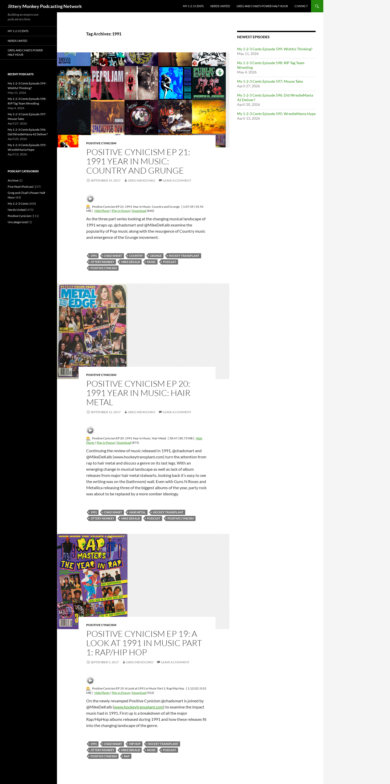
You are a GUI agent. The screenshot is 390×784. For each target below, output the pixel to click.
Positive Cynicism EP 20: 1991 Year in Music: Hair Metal (138, 392)
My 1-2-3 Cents (193, 6)
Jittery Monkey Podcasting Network (45, 6)
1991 (94, 255)
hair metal (137, 512)
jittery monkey (102, 261)
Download (139, 211)
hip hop (135, 743)
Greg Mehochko (141, 180)
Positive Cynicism (101, 143)
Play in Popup (121, 211)
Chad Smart (113, 255)
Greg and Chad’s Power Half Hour (262, 6)
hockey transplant (184, 255)
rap (127, 756)
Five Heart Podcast (20, 186)
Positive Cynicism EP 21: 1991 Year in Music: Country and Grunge (138, 161)
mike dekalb (130, 261)
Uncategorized (18, 222)
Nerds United (220, 6)
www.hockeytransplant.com (138, 706)
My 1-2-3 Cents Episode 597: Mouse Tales (270, 81)
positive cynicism (104, 268)
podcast (169, 261)
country (136, 255)
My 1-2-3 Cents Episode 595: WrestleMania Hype (276, 113)
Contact (301, 6)
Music (151, 261)
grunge (156, 255)
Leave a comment (177, 180)
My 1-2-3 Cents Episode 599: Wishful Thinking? (275, 49)
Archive (13, 180)
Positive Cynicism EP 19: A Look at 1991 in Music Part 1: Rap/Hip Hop (144, 642)
